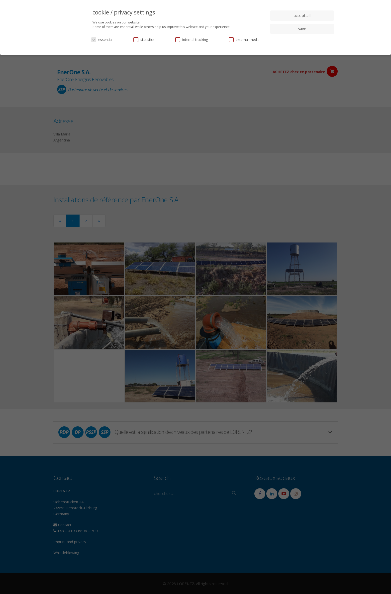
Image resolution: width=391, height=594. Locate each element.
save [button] (302, 28)
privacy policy (307, 44)
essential (101, 39)
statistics (144, 39)
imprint (324, 44)
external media (244, 39)
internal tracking (191, 39)
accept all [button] (302, 15)
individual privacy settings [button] (302, 38)
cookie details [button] (285, 44)
